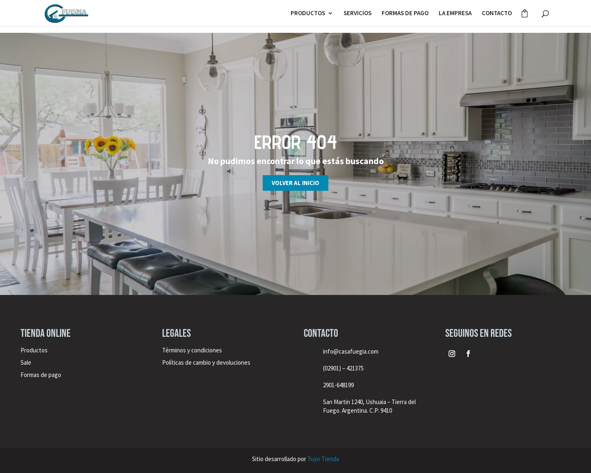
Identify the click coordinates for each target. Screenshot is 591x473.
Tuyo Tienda (323, 459)
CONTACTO (497, 13)
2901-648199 (338, 385)
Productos (34, 350)
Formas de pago (41, 375)
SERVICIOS (357, 13)
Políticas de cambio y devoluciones (206, 362)
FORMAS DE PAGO (405, 13)
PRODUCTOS (308, 13)
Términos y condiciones (192, 350)
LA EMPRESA (455, 13)
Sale (26, 362)
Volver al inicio (295, 183)
